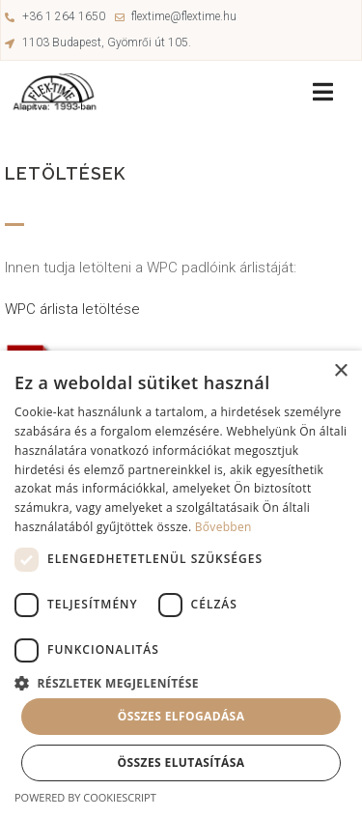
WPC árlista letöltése (74, 309)
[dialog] (181, 584)
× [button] (340, 371)
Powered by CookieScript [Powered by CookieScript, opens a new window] (85, 797)
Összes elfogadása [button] (181, 716)
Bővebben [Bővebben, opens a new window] (223, 527)
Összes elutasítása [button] (181, 762)
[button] (181, 682)
